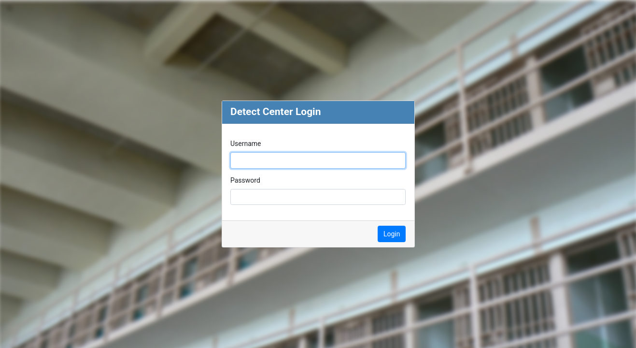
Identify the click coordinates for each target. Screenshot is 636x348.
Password (245, 180)
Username (245, 143)
